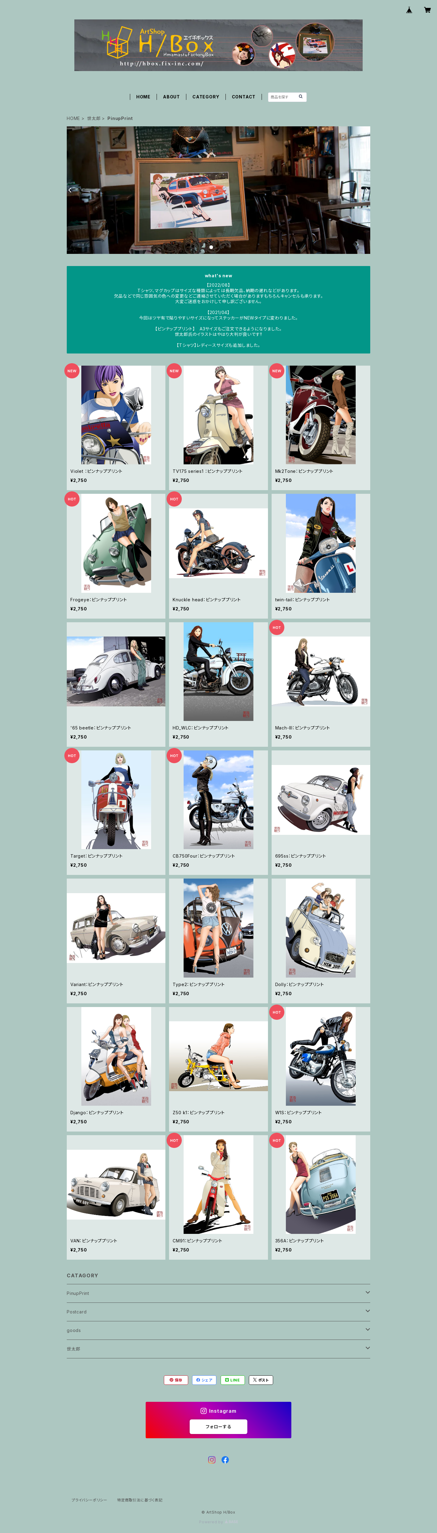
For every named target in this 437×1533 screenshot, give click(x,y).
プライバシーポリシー (89, 1500)
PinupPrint (78, 1293)
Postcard (76, 1311)
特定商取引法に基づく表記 (140, 1500)
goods (74, 1330)
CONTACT (244, 96)
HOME (143, 96)
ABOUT (171, 96)
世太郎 (93, 118)
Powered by (218, 1522)
